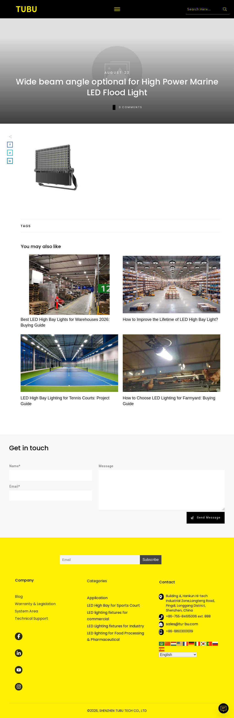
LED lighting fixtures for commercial (107, 616)
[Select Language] (178, 654)
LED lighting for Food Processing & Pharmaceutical (115, 636)
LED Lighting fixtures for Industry (115, 626)
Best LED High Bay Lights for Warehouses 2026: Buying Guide (69, 293)
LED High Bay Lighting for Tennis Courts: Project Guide (69, 372)
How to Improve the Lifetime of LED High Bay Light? (171, 293)
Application (97, 598)
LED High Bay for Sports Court (113, 605)
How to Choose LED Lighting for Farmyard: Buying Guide (171, 372)
